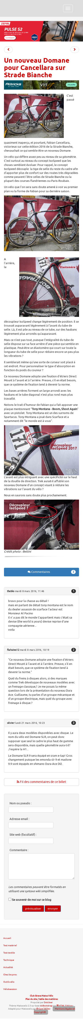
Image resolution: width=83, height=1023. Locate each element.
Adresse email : (19, 819)
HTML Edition (65, 1005)
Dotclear (48, 1002)
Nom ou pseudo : (20, 803)
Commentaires (52, 572)
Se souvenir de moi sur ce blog (31, 900)
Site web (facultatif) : (23, 835)
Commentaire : (19, 850)
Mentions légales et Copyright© (54, 1010)
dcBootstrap (46, 1005)
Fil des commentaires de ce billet (41, 782)
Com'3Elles (43, 1008)
